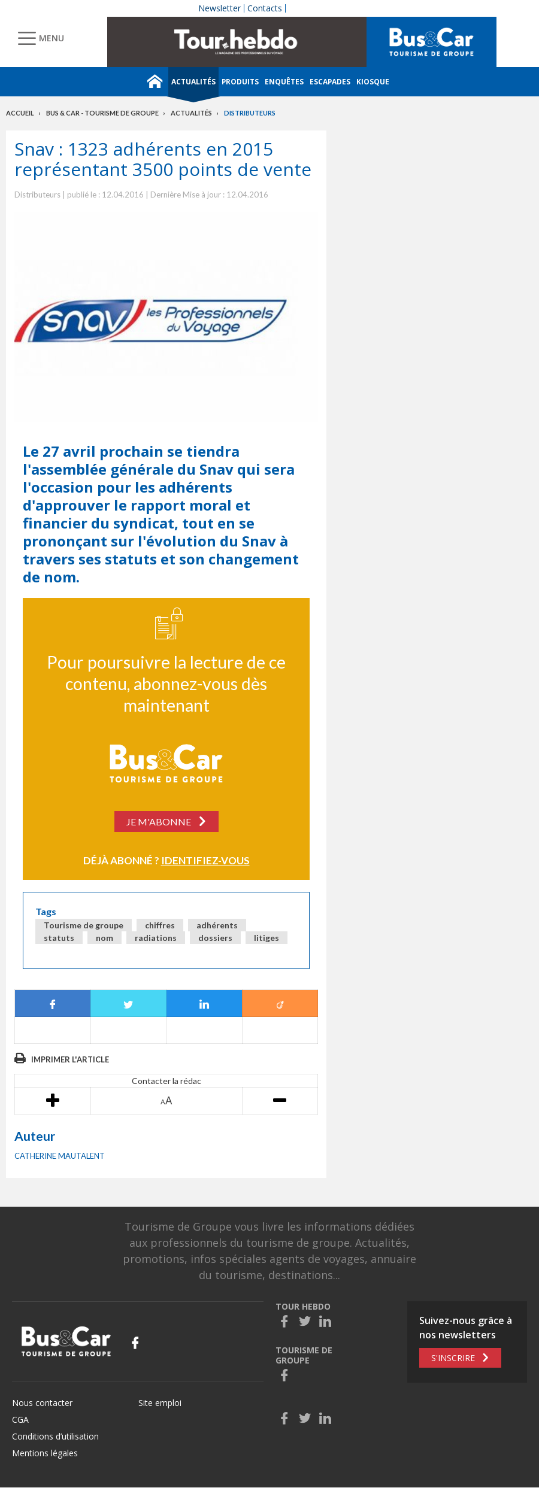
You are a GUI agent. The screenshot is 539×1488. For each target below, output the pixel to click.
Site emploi (159, 1402)
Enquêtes (284, 82)
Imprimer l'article (70, 1059)
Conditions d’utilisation (55, 1436)
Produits (240, 82)
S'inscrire (453, 1358)
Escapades (330, 82)
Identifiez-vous (205, 860)
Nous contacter (42, 1402)
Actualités (193, 82)
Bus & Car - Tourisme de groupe (102, 113)
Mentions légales (45, 1453)
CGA (20, 1419)
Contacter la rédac (166, 1081)
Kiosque (372, 82)
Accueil (20, 113)
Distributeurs (249, 113)
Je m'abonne (158, 821)
